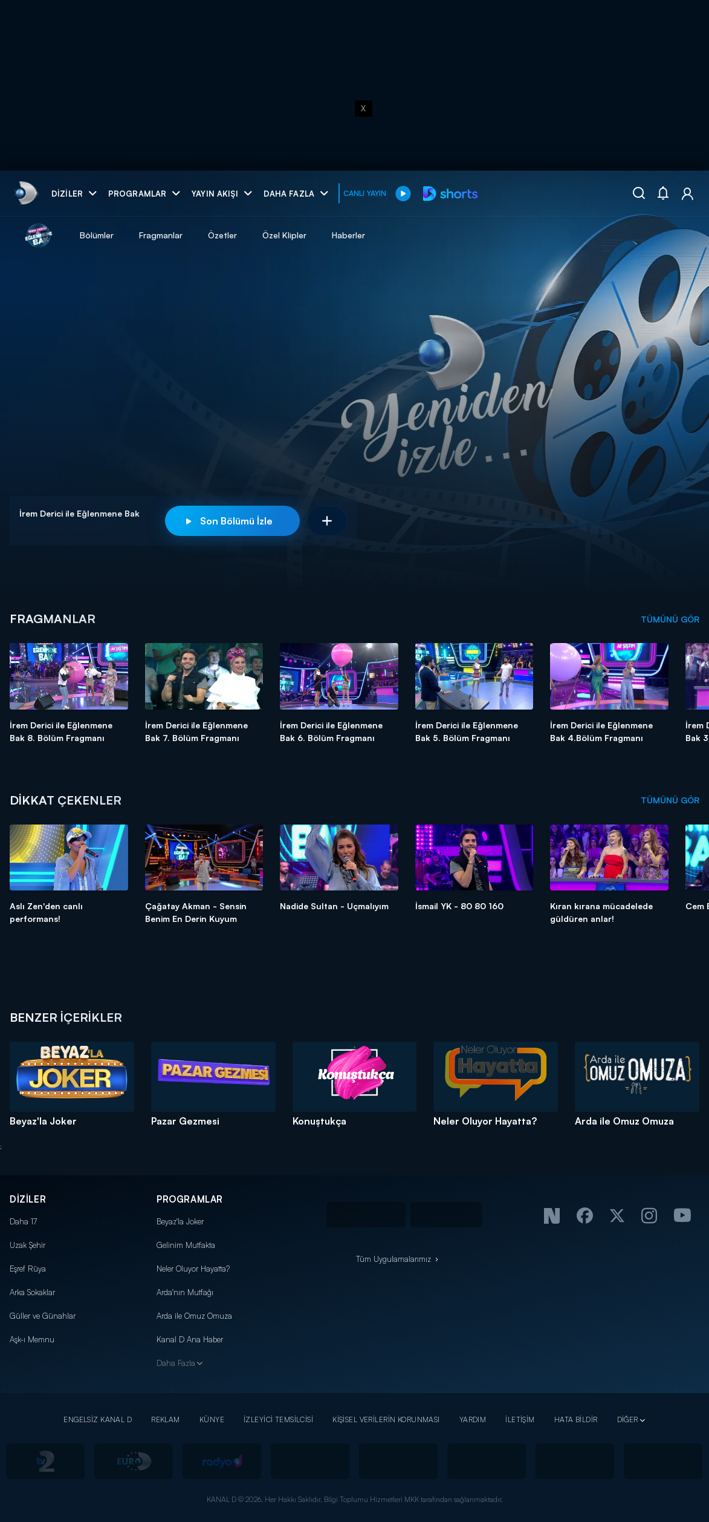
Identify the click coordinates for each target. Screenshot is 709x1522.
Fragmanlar (161, 235)
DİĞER (627, 1419)
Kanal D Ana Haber (190, 1339)
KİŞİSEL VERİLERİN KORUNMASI (386, 1419)
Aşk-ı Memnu (32, 1339)
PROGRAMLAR (190, 1199)
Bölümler (97, 235)
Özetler (222, 235)
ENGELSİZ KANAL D (97, 1419)
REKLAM (165, 1419)
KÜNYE (211, 1419)
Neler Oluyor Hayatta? (193, 1268)
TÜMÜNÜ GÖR (670, 619)
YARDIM (473, 1419)
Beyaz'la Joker (180, 1221)
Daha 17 (23, 1221)
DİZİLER (28, 1199)
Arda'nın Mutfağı (185, 1292)
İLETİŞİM (519, 1419)
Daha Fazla (176, 1363)
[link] (25, 193)
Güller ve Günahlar (43, 1316)
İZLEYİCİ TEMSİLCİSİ (278, 1419)
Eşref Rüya (28, 1268)
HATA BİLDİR (576, 1419)
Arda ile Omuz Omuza (194, 1316)
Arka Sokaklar (32, 1292)
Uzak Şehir (27, 1245)
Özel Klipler (284, 235)
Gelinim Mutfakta (186, 1245)
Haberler (348, 235)
